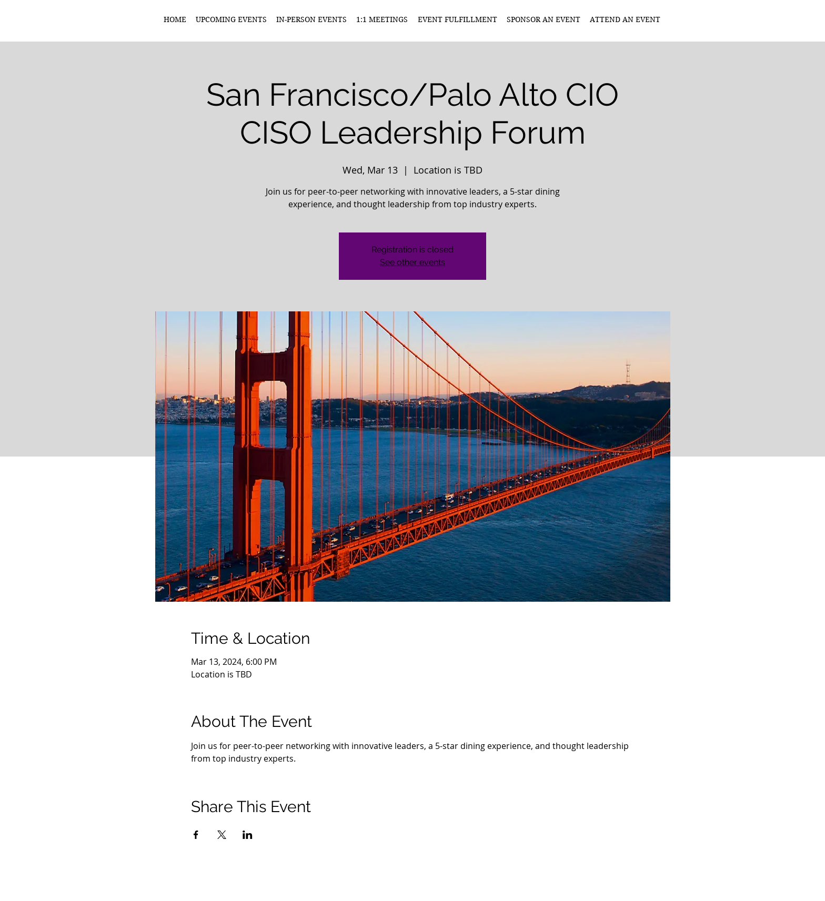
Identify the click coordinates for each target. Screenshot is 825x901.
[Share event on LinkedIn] (248, 835)
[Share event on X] (222, 835)
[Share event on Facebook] (196, 835)
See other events (412, 262)
